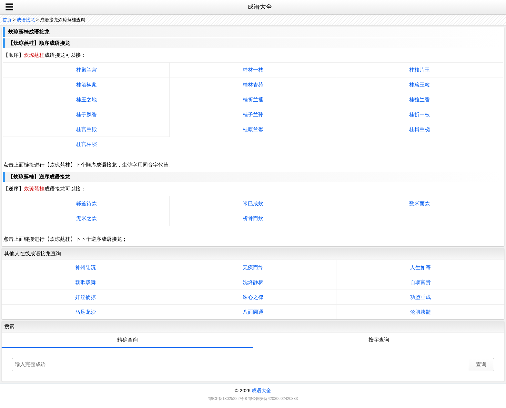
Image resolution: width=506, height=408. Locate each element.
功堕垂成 (420, 297)
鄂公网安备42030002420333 (273, 398)
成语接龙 (26, 19)
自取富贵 (420, 282)
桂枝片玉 (419, 70)
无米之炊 (86, 218)
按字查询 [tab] (379, 339)
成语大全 (261, 390)
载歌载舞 (85, 282)
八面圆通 (253, 312)
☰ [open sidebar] (9, 7)
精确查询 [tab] (127, 339)
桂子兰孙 (253, 114)
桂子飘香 (86, 114)
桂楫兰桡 (419, 129)
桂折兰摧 (253, 99)
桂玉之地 (86, 99)
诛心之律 (253, 297)
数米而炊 (419, 203)
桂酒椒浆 (86, 84)
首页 (7, 19)
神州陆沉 (85, 267)
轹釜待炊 (86, 203)
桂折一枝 (419, 114)
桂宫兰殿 (86, 129)
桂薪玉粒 (419, 84)
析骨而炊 (253, 218)
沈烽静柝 (253, 282)
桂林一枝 (253, 70)
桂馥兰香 (419, 99)
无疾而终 (253, 267)
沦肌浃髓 (420, 312)
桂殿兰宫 (86, 70)
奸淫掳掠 (85, 297)
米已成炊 (253, 203)
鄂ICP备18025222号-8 (227, 398)
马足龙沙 (85, 312)
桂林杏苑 (253, 84)
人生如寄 (420, 267)
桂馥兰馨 (253, 129)
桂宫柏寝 (86, 144)
